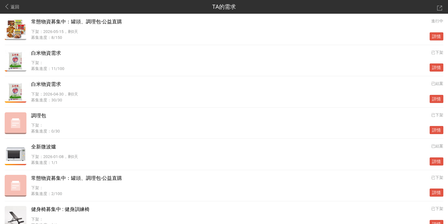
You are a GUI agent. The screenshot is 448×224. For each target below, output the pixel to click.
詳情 (436, 36)
